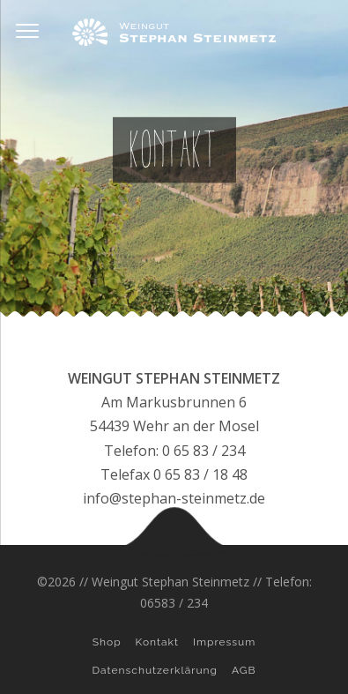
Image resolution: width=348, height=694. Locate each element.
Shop (107, 642)
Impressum (224, 642)
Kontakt (157, 642)
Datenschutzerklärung (155, 670)
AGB (243, 670)
